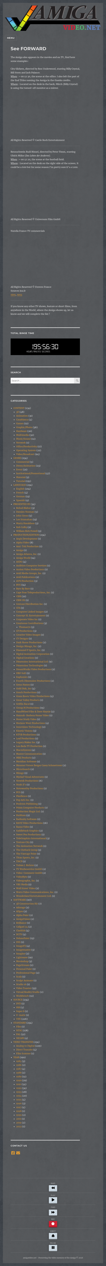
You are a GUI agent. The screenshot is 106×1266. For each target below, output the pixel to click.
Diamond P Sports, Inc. (28, 650)
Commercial (22, 461)
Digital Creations (25, 657)
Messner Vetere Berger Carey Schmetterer (39, 765)
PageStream (22, 965)
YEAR (16, 1057)
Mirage (20, 773)
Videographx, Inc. (25, 880)
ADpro (19, 911)
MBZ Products (23, 757)
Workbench (22, 995)
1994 (19, 1095)
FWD (53, 1210)
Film (18, 1026)
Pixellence (21, 796)
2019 (18, 1122)
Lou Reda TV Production (29, 746)
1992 (19, 1088)
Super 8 (20, 1011)
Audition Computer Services (31, 565)
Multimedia (22, 435)
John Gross (22, 515)
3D (17, 412)
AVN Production (25, 581)
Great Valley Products (28, 700)
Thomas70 (25, 627)
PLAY (53, 1198)
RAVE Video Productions (29, 823)
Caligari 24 (22, 926)
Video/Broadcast (25, 454)
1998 (19, 1111)
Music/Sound (23, 438)
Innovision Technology (29, 727)
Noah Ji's (21, 784)
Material (20, 477)
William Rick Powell (27, 531)
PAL (18, 1034)
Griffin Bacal (23, 703)
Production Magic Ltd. (28, 811)
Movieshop (22, 961)
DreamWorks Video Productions (33, 669)
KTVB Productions (26, 734)
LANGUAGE (19, 485)
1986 (19, 1065)
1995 (19, 1099)
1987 (18, 1068)
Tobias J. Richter (25, 865)
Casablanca (22, 419)
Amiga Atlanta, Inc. (26, 554)
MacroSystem (23, 750)
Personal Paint (24, 969)
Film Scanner (23, 1053)
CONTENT (18, 408)
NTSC (19, 1030)
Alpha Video (22, 542)
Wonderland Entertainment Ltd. (33, 896)
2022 (19, 1126)
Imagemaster (23, 949)
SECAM (20, 1038)
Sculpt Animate (24, 980)
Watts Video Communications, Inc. (35, 892)
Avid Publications (25, 577)
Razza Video (22, 826)
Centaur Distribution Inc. (29, 604)
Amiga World (23, 558)
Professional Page (25, 972)
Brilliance (21, 922)
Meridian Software (26, 761)
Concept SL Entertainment (30, 615)
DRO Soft (21, 673)
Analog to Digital (25, 1045)
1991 (13, 294)
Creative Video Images (28, 634)
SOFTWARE (19, 899)
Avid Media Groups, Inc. (29, 573)
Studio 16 (21, 984)
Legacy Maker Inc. (26, 742)
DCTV (19, 934)
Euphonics (22, 677)
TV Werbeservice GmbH (29, 869)
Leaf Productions (25, 738)
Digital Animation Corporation (33, 654)
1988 (18, 1072)
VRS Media (22, 884)
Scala (19, 976)
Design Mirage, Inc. (26, 646)
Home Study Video (26, 719)
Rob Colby (21, 527)
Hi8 (18, 1007)
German (20, 496)
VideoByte (21, 876)
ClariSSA (20, 930)
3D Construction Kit (27, 903)
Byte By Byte (23, 588)
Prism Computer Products (30, 807)
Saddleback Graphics (27, 830)
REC (53, 1222)
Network (21, 442)
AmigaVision (23, 919)
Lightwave (22, 957)
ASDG (19, 561)
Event (19, 469)
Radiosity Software (26, 819)
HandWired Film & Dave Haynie (33, 711)
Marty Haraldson (25, 523)
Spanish (20, 500)
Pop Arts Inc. (23, 800)
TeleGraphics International (31, 838)
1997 (18, 1107)
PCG (18, 792)
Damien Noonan (25, 511)
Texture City (23, 842)
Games (20, 423)
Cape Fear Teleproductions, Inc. (33, 592)
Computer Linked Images (30, 611)
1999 (19, 1115)
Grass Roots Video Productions (33, 696)
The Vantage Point (26, 853)
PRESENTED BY (21, 504)
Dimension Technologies (29, 665)
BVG (18, 584)
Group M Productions (27, 707)
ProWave (21, 815)
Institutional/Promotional (30, 473)
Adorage (20, 907)
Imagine (20, 953)
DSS (18, 942)
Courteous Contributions (29, 623)
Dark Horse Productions (29, 642)
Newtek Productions (27, 780)
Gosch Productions (26, 692)
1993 (19, 294)
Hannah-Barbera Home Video (32, 715)
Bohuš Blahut (23, 508)
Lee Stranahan (24, 519)
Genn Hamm (23, 684)
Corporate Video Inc (27, 619)
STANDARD (19, 1022)
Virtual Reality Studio (27, 992)
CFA (18, 607)
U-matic (20, 1015)
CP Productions (24, 631)
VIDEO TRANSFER (23, 1042)
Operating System (26, 450)
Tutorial (20, 481)
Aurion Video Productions (30, 569)
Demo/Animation (25, 465)
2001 (18, 1118)
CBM (18, 596)
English (20, 488)
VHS (18, 1019)
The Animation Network (29, 846)
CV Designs (22, 638)
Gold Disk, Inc (23, 688)
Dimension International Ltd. (32, 661)
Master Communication (29, 753)
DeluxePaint (23, 938)
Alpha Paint (22, 915)
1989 (19, 1076)
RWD (53, 1186)
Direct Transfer (24, 1049)
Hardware (21, 431)
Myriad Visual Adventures (30, 776)
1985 (18, 1061)
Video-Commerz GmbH (29, 873)
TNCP (19, 861)
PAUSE (53, 1246)
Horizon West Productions (30, 723)
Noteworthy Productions (29, 788)
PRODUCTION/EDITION (26, 534)
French (20, 492)
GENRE (17, 458)
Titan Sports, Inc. (25, 857)
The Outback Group (26, 849)
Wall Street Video (25, 888)
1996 (19, 1103)
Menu (11, 38)
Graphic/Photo (24, 427)
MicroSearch (23, 769)
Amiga (19, 550)
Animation (22, 415)
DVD (18, 1003)
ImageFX (21, 946)
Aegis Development (26, 538)
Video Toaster (23, 988)
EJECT (53, 1234)
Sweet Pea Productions (28, 834)
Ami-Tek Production (27, 546)
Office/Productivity (26, 446)
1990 (19, 1080)
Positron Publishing (27, 803)
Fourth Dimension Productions (33, 680)
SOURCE (17, 999)
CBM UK (20, 600)
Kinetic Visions (24, 730)
